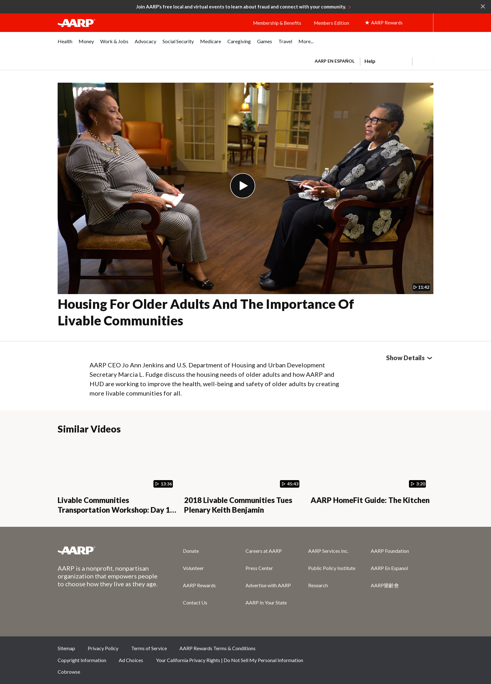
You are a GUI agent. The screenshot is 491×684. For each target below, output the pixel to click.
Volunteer (193, 568)
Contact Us (195, 602)
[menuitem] (65, 44)
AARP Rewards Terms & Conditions (217, 648)
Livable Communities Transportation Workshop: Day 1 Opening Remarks (114, 509)
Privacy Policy (103, 648)
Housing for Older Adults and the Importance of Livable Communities (206, 312)
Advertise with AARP (268, 585)
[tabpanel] (371, 60)
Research (318, 585)
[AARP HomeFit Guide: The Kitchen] (370, 477)
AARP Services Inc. (328, 551)
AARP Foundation (390, 551)
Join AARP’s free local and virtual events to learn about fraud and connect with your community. (241, 6)
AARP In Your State (266, 602)
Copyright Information (82, 660)
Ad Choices (131, 660)
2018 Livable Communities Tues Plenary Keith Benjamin (238, 504)
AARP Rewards (199, 585)
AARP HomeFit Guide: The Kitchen (370, 500)
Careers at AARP (264, 551)
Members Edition (331, 23)
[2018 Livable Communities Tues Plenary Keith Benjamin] (243, 477)
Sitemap (66, 648)
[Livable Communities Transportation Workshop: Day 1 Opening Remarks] (117, 477)
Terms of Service (149, 648)
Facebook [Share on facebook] (362, 650)
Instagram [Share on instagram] (404, 650)
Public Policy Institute (331, 568)
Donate (191, 551)
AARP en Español (334, 61)
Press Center (259, 568)
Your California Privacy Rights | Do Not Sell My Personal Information (229, 660)
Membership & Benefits (277, 23)
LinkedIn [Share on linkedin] (425, 650)
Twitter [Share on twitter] (383, 650)
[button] (423, 61)
